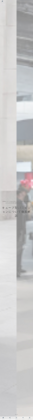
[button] (16, 418)
